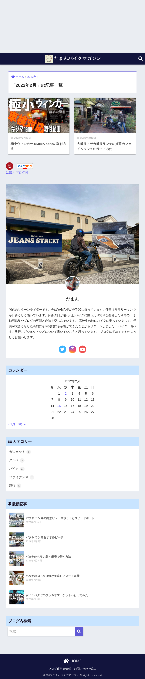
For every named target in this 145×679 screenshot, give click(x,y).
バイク (17, 469)
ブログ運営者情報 (59, 668)
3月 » (21, 424)
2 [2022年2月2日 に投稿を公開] (66, 393)
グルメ (17, 460)
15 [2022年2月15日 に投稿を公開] (59, 406)
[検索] (79, 631)
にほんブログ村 (17, 172)
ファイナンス (21, 477)
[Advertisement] (72, 26)
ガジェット (20, 452)
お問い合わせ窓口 (85, 668)
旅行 (15, 485)
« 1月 (11, 424)
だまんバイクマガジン (73, 59)
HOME (72, 661)
